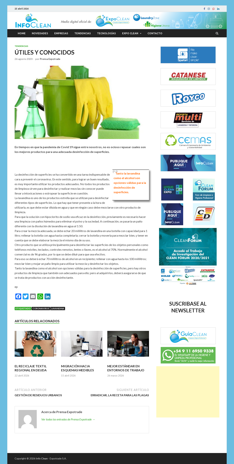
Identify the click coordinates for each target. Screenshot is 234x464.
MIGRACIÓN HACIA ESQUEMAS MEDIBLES (77, 368)
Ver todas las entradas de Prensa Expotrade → (68, 419)
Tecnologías (106, 33)
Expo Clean (130, 33)
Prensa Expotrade (50, 58)
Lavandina (57, 308)
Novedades (40, 33)
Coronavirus (41, 308)
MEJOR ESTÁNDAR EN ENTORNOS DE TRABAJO (125, 368)
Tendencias (82, 33)
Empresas (61, 33)
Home (22, 33)
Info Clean (42, 458)
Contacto (155, 33)
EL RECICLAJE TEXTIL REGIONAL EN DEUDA (31, 368)
